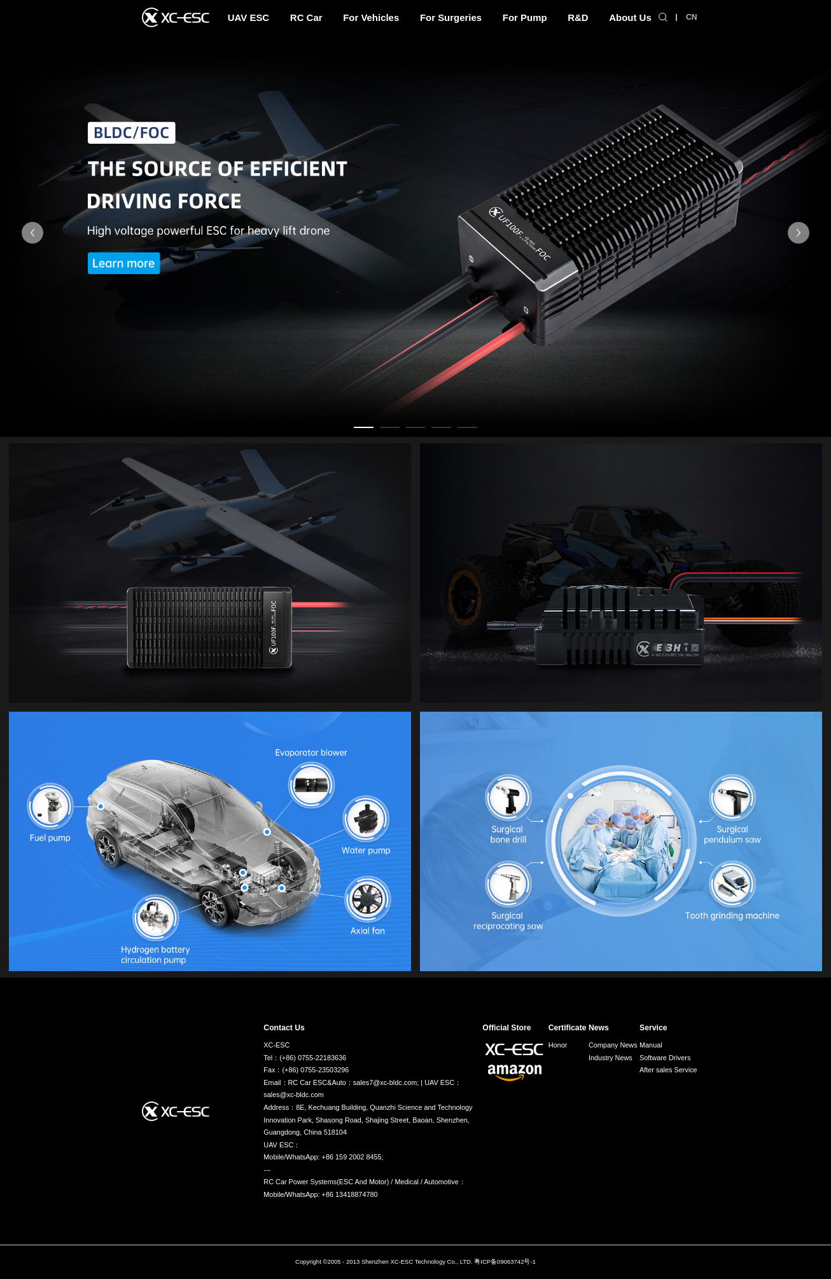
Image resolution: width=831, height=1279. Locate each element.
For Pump (525, 17)
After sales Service (668, 1070)
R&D (578, 17)
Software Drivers (664, 1057)
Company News (613, 1045)
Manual (650, 1045)
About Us (630, 17)
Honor (558, 1045)
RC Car (306, 17)
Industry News (610, 1057)
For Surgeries (451, 17)
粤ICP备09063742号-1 (505, 1261)
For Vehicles (371, 17)
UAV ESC (248, 17)
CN (691, 17)
